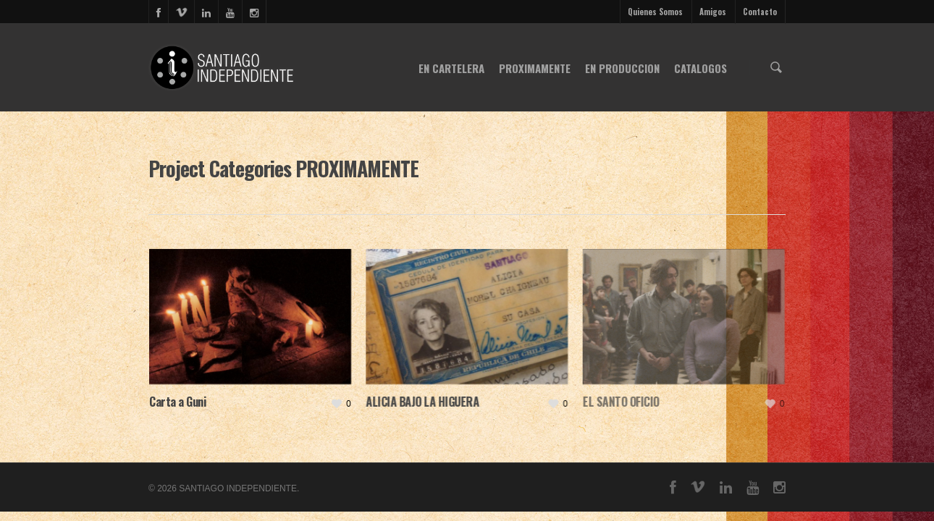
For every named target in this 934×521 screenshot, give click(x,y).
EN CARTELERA (451, 68)
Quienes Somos (655, 11)
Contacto (760, 11)
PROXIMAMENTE (535, 68)
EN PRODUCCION (622, 68)
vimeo (181, 11)
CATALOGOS (700, 68)
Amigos (712, 11)
